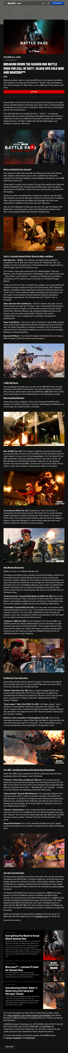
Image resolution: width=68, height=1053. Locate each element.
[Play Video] (34, 147)
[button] (5, 3)
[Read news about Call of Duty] (19, 3)
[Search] (49, 3)
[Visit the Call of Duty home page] (12, 3)
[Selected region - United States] (44, 3)
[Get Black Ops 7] (57, 3)
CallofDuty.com (41, 916)
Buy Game (34, 91)
